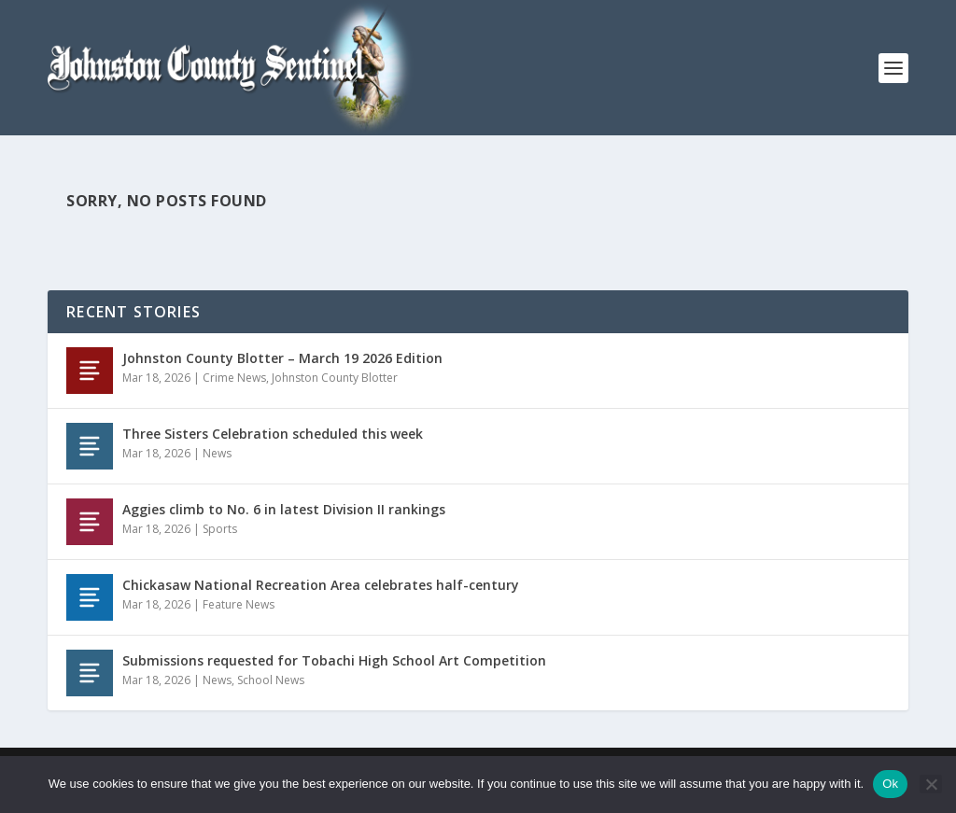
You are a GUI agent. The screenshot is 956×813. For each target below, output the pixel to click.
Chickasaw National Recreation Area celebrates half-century (320, 585)
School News (270, 680)
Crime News (234, 377)
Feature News (238, 604)
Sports (220, 529)
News (217, 453)
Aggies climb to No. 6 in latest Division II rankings (283, 509)
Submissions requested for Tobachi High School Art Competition (334, 660)
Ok (890, 784)
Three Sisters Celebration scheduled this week (272, 433)
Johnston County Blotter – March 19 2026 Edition (282, 358)
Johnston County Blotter (335, 377)
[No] (931, 784)
